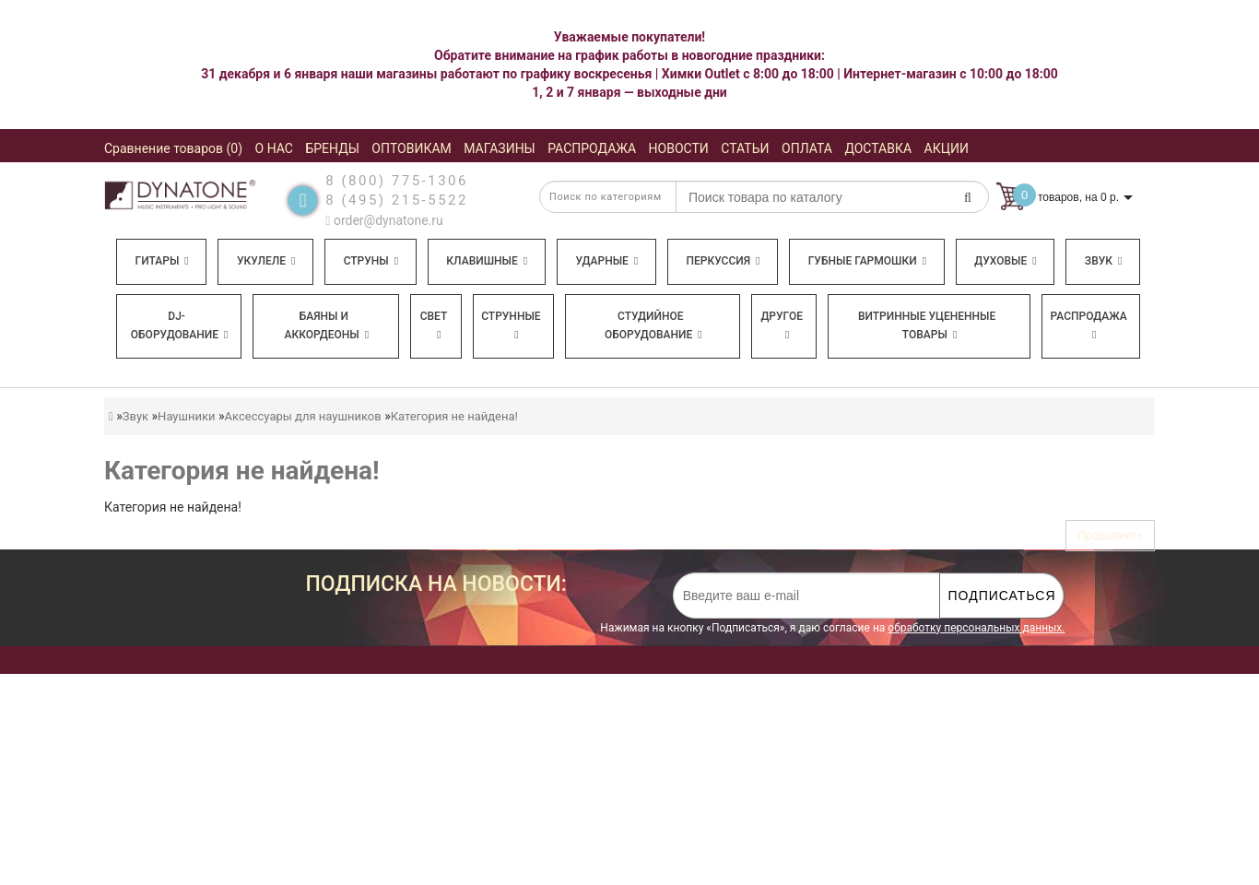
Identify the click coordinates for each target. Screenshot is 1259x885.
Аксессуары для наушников (303, 416)
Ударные (606, 260)
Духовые (1005, 260)
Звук (1103, 260)
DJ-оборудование (180, 325)
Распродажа (1089, 325)
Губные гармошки (867, 260)
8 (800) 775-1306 (396, 180)
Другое (781, 325)
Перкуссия (722, 260)
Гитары (162, 260)
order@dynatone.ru (383, 220)
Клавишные (486, 260)
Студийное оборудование (653, 325)
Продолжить (1110, 535)
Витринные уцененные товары (926, 325)
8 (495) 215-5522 (396, 200)
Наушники (186, 416)
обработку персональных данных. (976, 627)
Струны (371, 260)
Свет (434, 325)
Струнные (510, 325)
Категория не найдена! (454, 416)
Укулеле (266, 260)
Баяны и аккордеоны (326, 325)
